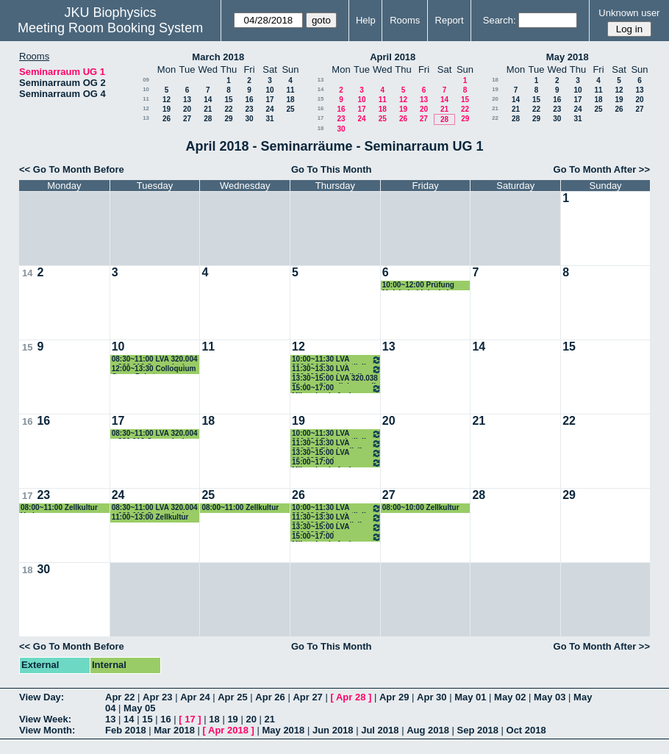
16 (249, 100)
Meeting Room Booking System (110, 28)
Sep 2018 (477, 730)
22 (228, 109)
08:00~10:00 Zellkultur (420, 507)
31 (269, 119)
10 (146, 89)
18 (290, 100)
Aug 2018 (428, 730)
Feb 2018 (125, 730)
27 (187, 119)
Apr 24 (195, 697)
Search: (499, 20)
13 (187, 100)
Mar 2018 (174, 730)
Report (449, 20)
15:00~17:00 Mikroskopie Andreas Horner (337, 388)
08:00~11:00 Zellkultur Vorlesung (59, 508)
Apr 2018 (228, 730)
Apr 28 (350, 697)
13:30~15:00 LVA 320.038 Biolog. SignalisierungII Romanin (337, 453)
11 (290, 90)
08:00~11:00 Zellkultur (240, 507)
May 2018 (567, 56)
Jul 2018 (379, 730)
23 (249, 109)
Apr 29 (394, 697)
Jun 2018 (333, 730)
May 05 (139, 708)
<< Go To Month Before (71, 169)
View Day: (41, 697)
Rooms (405, 20)
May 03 (549, 697)
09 (146, 79)
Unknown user (628, 12)
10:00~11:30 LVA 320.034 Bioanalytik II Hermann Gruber (337, 360)
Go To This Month (331, 169)
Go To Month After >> (602, 169)
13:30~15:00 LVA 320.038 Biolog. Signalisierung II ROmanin (335, 379)
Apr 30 (431, 697)
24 (269, 109)
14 (208, 100)
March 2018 (218, 56)
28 (208, 119)
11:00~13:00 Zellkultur (150, 517)
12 (166, 100)
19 (166, 109)
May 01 (470, 697)
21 (208, 109)
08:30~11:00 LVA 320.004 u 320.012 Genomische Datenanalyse (155, 360)
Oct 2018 (526, 730)
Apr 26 (270, 697)
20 (187, 109)
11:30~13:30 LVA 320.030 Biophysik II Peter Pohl (337, 369)
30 (249, 119)
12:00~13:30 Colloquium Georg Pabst (154, 369)
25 (290, 109)
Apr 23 (157, 697)
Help (366, 20)
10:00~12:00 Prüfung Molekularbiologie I (418, 285)
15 (228, 100)
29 (228, 119)
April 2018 (392, 56)
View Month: (47, 730)
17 (269, 100)
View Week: (45, 719)
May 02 (510, 697)
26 (166, 119)
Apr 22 (120, 697)
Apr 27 (307, 697)
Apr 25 (232, 697)
